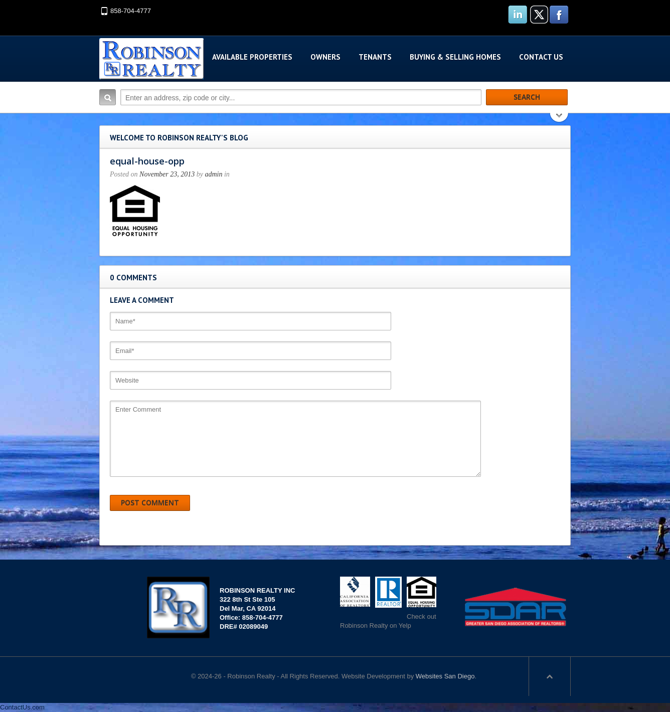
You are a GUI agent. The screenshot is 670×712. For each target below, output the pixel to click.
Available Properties (252, 57)
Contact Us (541, 57)
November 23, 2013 (167, 174)
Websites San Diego (445, 676)
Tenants (375, 57)
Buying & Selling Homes (455, 57)
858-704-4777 (130, 11)
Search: (107, 97)
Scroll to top (550, 676)
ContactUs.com (22, 707)
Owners (325, 57)
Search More (559, 118)
